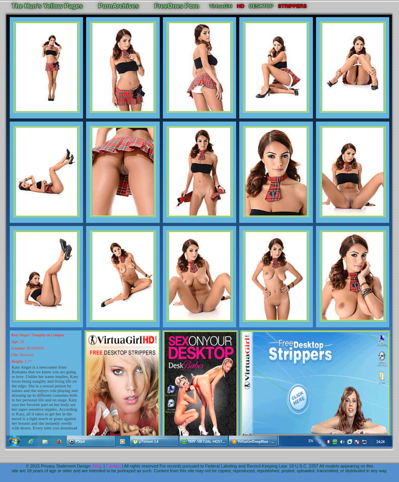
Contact (113, 466)
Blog (97, 466)
